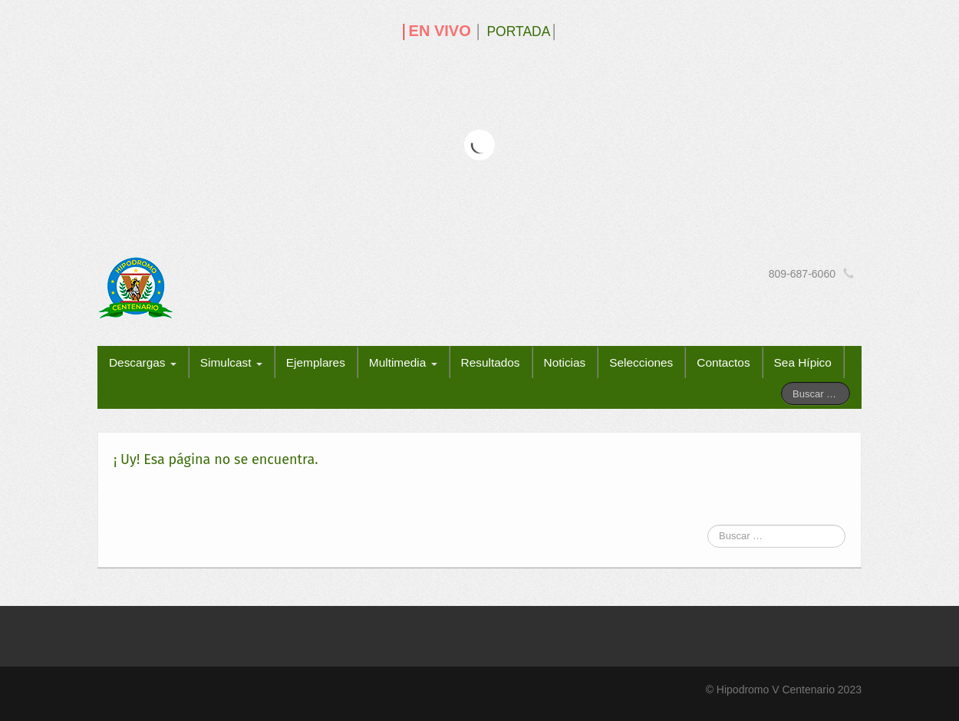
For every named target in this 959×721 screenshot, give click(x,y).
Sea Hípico (803, 362)
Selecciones (641, 362)
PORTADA (518, 31)
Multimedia (403, 362)
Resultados (490, 362)
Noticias (565, 362)
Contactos (723, 362)
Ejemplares (315, 362)
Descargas (142, 362)
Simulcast (231, 362)
